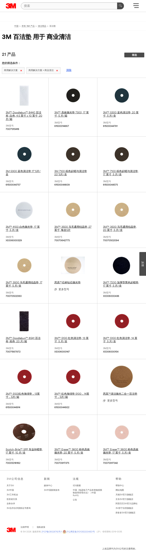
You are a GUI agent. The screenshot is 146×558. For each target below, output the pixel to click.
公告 (75, 500)
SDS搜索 (77, 486)
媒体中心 (48, 486)
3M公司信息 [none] (15, 479)
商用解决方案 (13, 70)
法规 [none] (76, 479)
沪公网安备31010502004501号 (79, 532)
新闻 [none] (47, 479)
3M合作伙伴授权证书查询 (19, 508)
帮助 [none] (119, 479)
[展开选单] (136, 7)
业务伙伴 (11, 504)
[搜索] (72, 5)
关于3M (10, 486)
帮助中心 (120, 486)
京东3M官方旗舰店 (124, 499)
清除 (68, 70)
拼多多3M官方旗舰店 (125, 513)
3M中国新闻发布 (52, 490)
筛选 (134, 55)
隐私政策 (41, 527)
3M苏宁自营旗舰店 (124, 508)
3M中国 (10, 490)
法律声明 (25, 527)
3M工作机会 (12, 495)
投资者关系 (12, 499)
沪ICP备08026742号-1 (51, 532)
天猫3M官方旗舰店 (124, 495)
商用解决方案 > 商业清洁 (43, 70)
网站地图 (120, 490)
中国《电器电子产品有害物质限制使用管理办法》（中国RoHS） (87, 493)
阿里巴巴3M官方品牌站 (126, 504)
